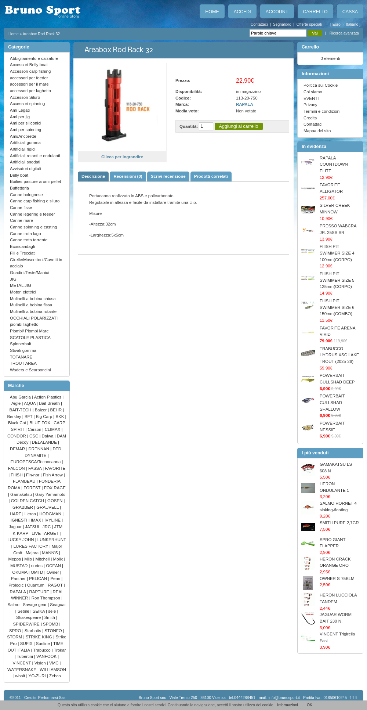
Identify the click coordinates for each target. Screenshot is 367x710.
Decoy (23, 442)
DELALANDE (45, 442)
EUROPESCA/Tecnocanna (36, 461)
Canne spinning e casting (33, 227)
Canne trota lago (25, 233)
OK (309, 705)
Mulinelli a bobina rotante (33, 311)
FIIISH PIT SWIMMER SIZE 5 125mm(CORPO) (337, 280)
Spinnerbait (20, 344)
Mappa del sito (317, 131)
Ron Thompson (46, 598)
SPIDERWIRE (26, 624)
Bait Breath (50, 403)
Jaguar (16, 527)
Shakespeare (29, 617)
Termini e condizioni (322, 111)
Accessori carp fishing (30, 71)
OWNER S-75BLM (337, 578)
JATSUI (32, 527)
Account (277, 11)
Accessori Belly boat (29, 64)
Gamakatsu (21, 494)
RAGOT (56, 585)
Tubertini (25, 656)
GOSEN (55, 500)
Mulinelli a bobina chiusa (33, 298)
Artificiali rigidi (23, 149)
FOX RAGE (55, 488)
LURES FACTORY (32, 546)
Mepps (15, 559)
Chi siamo (313, 92)
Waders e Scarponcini (30, 370)
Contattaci (259, 24)
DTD (57, 449)
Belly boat (19, 175)
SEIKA (39, 611)
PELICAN (38, 578)
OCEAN (54, 565)
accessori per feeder (29, 78)
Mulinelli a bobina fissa (31, 305)
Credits (310, 118)
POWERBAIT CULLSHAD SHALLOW (332, 402)
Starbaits (33, 630)
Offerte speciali (309, 24)
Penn (55, 578)
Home (212, 11)
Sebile (24, 611)
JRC (47, 527)
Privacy (310, 104)
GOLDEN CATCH (28, 500)
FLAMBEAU (25, 481)
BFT (29, 416)
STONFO (53, 630)
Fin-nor (33, 475)
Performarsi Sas (52, 698)
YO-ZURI (38, 676)
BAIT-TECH (21, 410)
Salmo (14, 604)
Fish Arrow (53, 475)
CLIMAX (53, 429)
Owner (53, 572)
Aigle (16, 403)
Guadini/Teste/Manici (29, 272)
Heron (31, 514)
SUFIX (27, 643)
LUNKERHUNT (51, 539)
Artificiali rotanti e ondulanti (35, 156)
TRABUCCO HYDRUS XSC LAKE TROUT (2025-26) (339, 355)
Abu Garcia (21, 397)
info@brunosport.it (284, 698)
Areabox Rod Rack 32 (41, 34)
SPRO (15, 630)
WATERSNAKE (22, 669)
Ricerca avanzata (344, 33)
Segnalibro (282, 24)
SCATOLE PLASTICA (30, 337)
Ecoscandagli (22, 246)
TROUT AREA (23, 363)
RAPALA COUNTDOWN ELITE (334, 164)
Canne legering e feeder (32, 214)
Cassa (350, 11)
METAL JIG (20, 285)
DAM (61, 436)
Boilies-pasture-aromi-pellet (35, 181)
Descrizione (93, 176)
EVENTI (311, 98)
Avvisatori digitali (25, 168)
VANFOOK (47, 656)
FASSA (35, 468)
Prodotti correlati (211, 176)
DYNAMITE (36, 455)
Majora (33, 553)
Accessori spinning (27, 103)
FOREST (32, 488)
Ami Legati (20, 110)
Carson (35, 429)
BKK (60, 416)
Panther (19, 578)
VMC (54, 663)
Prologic (16, 585)
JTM (58, 527)
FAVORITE (55, 468)
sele (52, 611)
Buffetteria (19, 188)
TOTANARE (21, 357)
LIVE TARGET (45, 533)
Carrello (315, 11)
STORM (15, 637)
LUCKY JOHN (21, 539)
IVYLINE (53, 520)
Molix (58, 559)
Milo (28, 559)
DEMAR (18, 449)
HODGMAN (50, 514)
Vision (40, 663)
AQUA (30, 403)
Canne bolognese (26, 194)
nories (37, 565)
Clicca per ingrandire (122, 157)
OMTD (37, 572)
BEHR (56, 410)
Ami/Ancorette (23, 136)
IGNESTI (20, 520)
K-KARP (21, 533)
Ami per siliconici (25, 123)
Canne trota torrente (28, 240)
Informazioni (287, 705)
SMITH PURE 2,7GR (339, 522)
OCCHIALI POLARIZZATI (34, 318)
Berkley (14, 416)
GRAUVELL (48, 507)
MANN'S (50, 553)
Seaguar (58, 604)
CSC (34, 436)
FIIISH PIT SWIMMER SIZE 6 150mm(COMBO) (337, 307)
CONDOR (17, 436)
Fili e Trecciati (23, 253)
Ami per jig (20, 117)
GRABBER (23, 507)
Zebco (55, 676)
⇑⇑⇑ (353, 698)
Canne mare (21, 220)
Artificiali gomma (25, 142)
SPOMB (51, 624)
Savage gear (35, 604)
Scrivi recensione (168, 176)
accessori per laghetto (30, 91)
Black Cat (17, 423)
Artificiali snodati (25, 162)
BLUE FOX (40, 423)
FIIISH (17, 475)
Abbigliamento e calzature (34, 58)
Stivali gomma (23, 350)
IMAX (36, 520)
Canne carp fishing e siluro (34, 201)
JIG (13, 279)
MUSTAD (19, 565)
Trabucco (42, 650)
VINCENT (22, 663)
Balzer (41, 410)
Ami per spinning (25, 129)
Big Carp (45, 416)
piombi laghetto (24, 324)
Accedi (242, 11)
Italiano (352, 24)
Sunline (43, 643)
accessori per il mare (29, 84)
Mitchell (43, 559)
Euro (337, 24)
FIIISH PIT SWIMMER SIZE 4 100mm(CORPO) (337, 253)
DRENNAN (40, 449)
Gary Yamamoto (50, 494)
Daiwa (48, 436)
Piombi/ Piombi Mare (29, 331)
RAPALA (18, 592)
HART (16, 514)
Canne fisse (21, 207)
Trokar (60, 650)
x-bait (20, 676)
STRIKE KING (40, 637)
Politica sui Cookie (321, 85)
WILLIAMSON (53, 669)
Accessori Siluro (25, 97)
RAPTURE (40, 592)
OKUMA (20, 572)
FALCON (17, 468)
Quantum (36, 585)
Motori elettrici (23, 292)
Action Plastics (48, 397)
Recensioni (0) (127, 176)
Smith (50, 617)
